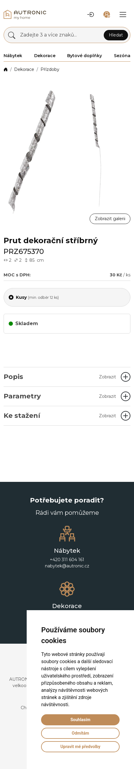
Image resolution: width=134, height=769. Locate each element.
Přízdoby (49, 69)
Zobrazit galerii (110, 218)
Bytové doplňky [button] (84, 55)
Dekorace (24, 69)
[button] (90, 14)
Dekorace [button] (44, 55)
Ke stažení (60, 416)
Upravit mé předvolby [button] (80, 746)
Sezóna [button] (122, 55)
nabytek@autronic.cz (67, 566)
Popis (60, 377)
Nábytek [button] (13, 55)
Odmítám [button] (80, 733)
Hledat (116, 35)
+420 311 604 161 (67, 559)
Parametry (60, 396)
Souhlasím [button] (80, 719)
